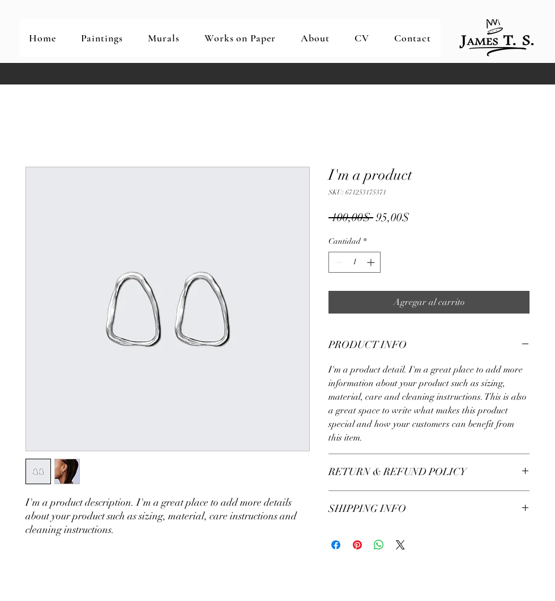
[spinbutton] (354, 262)
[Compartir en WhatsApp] (379, 545)
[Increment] (372, 262)
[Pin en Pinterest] (357, 545)
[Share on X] (400, 545)
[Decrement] (337, 262)
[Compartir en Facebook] (336, 545)
